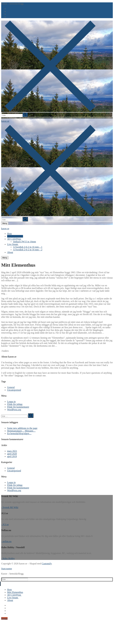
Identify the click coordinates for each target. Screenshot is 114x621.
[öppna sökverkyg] (48, 110)
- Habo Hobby (8, 558)
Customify (47, 563)
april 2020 (12, 453)
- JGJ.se (5, 524)
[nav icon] (4, 223)
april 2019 (12, 456)
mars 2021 (12, 451)
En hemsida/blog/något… (19, 433)
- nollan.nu (6, 541)
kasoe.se (5, 121)
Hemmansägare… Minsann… (21, 431)
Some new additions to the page (22, 428)
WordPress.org (14, 409)
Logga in (11, 401)
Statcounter (6, 568)
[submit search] (25, 115)
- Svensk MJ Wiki (9, 507)
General (11, 387)
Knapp (4, 618)
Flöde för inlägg (14, 404)
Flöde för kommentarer (18, 407)
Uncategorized (14, 390)
